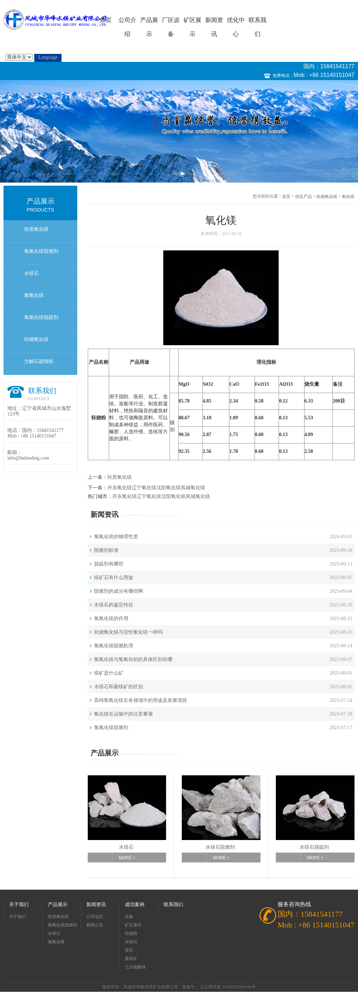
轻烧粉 (131, 933)
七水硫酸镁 (135, 967)
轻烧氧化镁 (36, 339)
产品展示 (149, 22)
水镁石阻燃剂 (220, 847)
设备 (129, 916)
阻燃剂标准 (106, 550)
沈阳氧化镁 (168, 487)
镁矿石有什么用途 (113, 577)
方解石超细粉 (38, 361)
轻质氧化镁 (36, 229)
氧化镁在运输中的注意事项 (123, 714)
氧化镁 (348, 196)
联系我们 (257, 22)
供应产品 (303, 196)
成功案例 (134, 904)
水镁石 (31, 273)
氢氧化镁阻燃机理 (113, 645)
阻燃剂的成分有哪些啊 (118, 591)
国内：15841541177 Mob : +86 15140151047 (324, 70)
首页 (106, 20)
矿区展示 (192, 22)
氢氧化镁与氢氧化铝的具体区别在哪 (133, 659)
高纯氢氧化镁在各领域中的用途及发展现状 (140, 700)
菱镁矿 (131, 958)
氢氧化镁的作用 (111, 618)
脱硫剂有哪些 (108, 564)
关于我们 (19, 904)
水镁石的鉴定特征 (113, 604)
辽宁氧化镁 (144, 487)
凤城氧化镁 (193, 487)
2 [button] (182, 173)
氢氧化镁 (34, 295)
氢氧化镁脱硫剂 (41, 317)
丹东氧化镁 (119, 487)
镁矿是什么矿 (108, 673)
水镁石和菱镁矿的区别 (118, 686)
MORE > (127, 857)
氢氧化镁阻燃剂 (41, 251)
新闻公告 (94, 925)
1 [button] (175, 173)
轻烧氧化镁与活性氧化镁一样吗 (128, 632)
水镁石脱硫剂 (314, 847)
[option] (179, 131)
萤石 (129, 950)
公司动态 (94, 916)
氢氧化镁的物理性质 (116, 536)
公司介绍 (127, 22)
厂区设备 (171, 22)
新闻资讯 (214, 22)
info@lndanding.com (28, 458)
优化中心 (236, 22)
